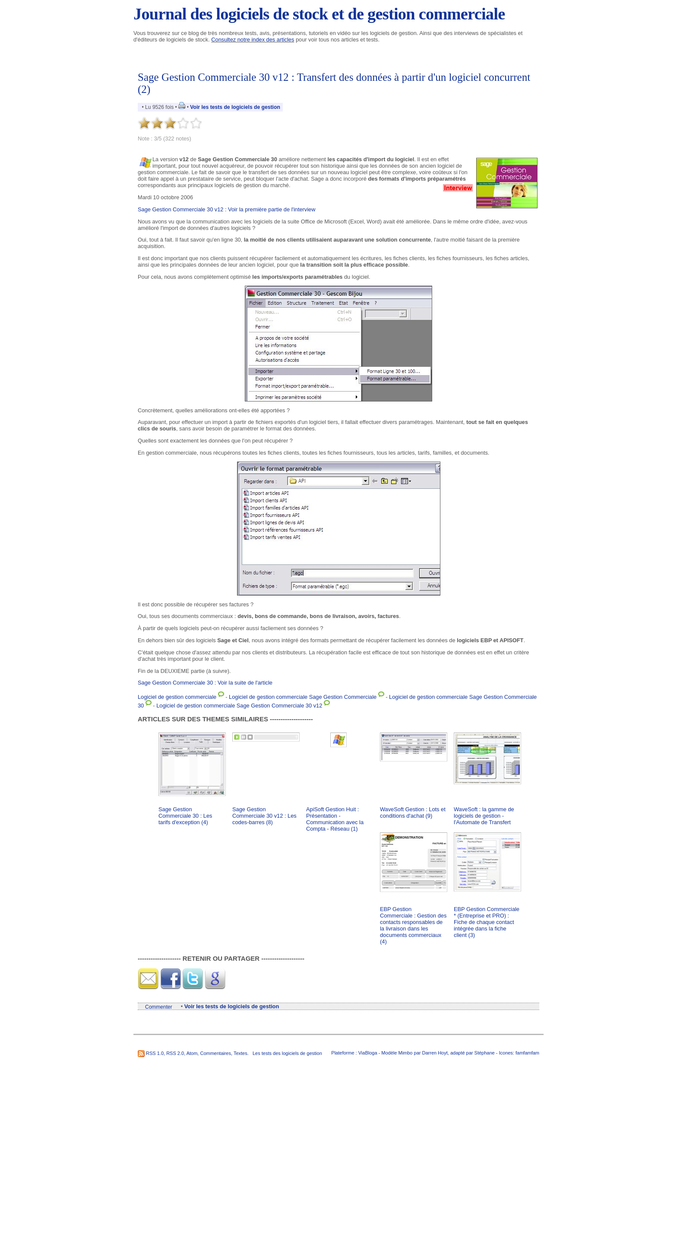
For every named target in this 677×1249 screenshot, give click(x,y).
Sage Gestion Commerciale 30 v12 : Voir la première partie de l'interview (226, 209)
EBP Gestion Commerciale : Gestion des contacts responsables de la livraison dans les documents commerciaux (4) (413, 925)
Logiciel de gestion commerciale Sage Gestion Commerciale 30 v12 (239, 705)
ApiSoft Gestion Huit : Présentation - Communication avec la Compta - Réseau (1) (335, 819)
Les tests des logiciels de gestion (287, 1053)
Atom (192, 1053)
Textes (240, 1053)
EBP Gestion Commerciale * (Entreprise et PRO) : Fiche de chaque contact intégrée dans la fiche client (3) (486, 922)
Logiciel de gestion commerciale (177, 697)
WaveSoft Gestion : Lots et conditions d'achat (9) (413, 812)
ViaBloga (367, 1052)
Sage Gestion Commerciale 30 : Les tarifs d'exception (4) (185, 815)
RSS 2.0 (175, 1053)
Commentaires (215, 1053)
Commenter (158, 1007)
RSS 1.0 (155, 1053)
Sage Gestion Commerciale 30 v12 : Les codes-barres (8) (264, 815)
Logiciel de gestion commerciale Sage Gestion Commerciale (302, 697)
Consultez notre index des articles (252, 39)
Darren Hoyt (435, 1052)
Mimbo (405, 1052)
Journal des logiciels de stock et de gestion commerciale (319, 14)
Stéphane (485, 1052)
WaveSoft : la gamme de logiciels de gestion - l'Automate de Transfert (484, 815)
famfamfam (527, 1052)
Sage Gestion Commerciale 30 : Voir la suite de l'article (205, 682)
